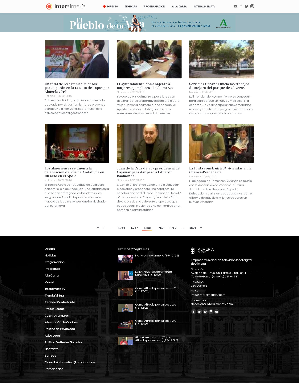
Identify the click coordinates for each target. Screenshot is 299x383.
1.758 (147, 227)
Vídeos (49, 282)
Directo (50, 248)
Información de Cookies (61, 322)
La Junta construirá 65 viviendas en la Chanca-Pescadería (220, 170)
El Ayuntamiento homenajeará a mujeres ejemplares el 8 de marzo (145, 86)
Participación (54, 369)
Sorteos (50, 355)
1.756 (121, 227)
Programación (54, 262)
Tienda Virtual (54, 295)
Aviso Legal (52, 335)
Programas (52, 268)
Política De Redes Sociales (63, 342)
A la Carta (52, 275)
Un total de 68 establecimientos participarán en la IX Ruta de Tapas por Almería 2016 (77, 88)
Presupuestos (54, 308)
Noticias (50, 96)
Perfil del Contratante (60, 302)
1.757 (134, 227)
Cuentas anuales (57, 315)
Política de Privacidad (60, 329)
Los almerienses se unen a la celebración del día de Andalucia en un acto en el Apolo (74, 172)
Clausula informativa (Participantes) (70, 362)
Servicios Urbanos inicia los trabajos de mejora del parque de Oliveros (219, 86)
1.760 (172, 227)
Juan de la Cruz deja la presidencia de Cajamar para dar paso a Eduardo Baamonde (148, 172)
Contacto (52, 349)
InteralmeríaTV (55, 288)
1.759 (159, 227)
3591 (192, 227)
